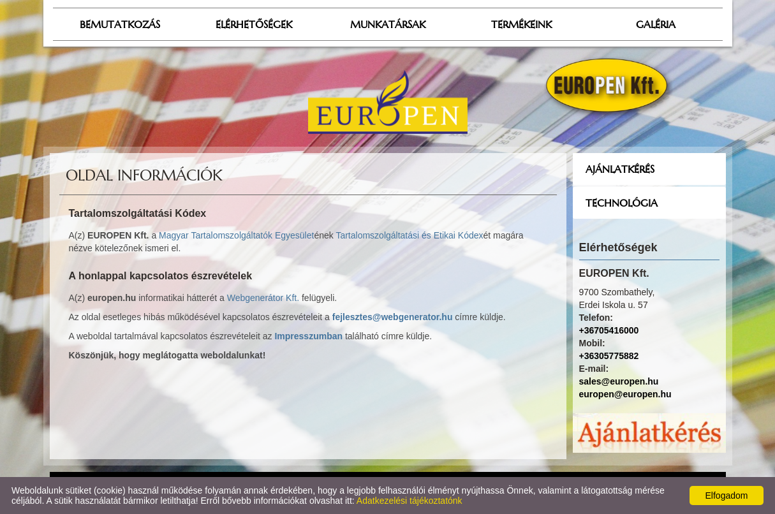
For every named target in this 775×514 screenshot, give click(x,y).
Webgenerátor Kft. (263, 298)
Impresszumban (308, 336)
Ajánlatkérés (620, 169)
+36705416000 (609, 330)
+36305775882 (609, 356)
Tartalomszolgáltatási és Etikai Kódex (409, 235)
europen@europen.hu (625, 394)
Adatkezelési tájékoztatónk (409, 501)
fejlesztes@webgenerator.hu (392, 317)
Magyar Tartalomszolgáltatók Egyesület (236, 235)
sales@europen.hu (619, 381)
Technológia (622, 202)
